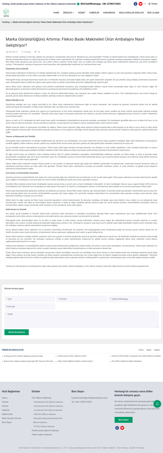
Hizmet (141, 350)
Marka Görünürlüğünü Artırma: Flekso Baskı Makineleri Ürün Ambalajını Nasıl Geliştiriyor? (53, 22)
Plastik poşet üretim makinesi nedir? (72, 356)
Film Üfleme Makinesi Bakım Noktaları (127, 361)
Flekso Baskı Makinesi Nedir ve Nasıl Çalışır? (75, 361)
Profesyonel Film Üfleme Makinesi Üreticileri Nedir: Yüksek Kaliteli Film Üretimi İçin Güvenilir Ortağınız (23, 356)
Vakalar (148, 350)
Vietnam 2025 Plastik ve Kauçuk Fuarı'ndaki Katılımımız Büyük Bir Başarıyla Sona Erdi (136, 356)
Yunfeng (5, 22)
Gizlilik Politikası (137, 448)
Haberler (157, 350)
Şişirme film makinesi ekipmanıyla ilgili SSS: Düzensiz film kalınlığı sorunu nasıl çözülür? (28, 361)
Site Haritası (122, 448)
